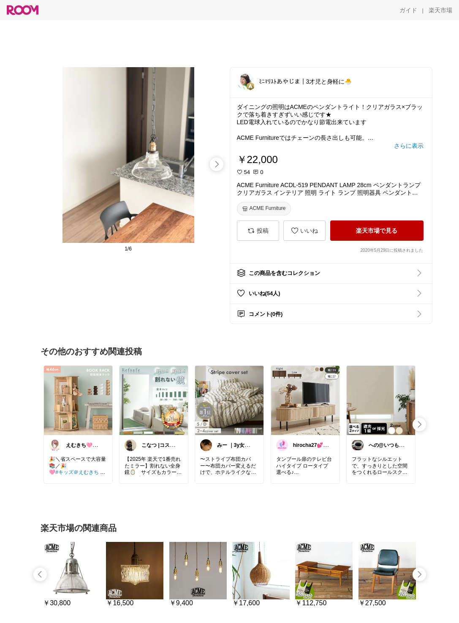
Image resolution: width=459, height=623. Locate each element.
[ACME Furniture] (264, 208)
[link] (78, 400)
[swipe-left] (40, 574)
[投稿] (258, 230)
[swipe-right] (216, 164)
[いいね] (304, 230)
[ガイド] (408, 10)
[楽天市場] (440, 10)
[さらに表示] (409, 146)
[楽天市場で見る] (377, 230)
